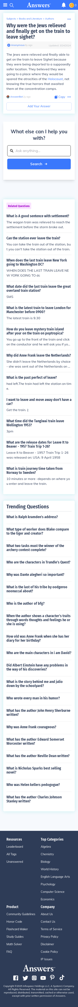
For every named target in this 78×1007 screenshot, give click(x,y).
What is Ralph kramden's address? (32, 517)
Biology (45, 862)
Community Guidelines (20, 914)
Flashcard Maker (17, 929)
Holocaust (55, 79)
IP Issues (46, 959)
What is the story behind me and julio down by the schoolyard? (34, 683)
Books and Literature (30, 18)
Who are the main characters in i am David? (38, 653)
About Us (47, 914)
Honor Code (14, 921)
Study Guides (15, 937)
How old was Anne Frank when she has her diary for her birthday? (37, 638)
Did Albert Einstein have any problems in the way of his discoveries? (37, 667)
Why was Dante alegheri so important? (35, 574)
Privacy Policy (49, 937)
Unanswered (14, 862)
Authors (49, 18)
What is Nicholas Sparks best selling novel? (33, 770)
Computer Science (52, 892)
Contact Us (48, 921)
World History (50, 869)
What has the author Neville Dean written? (38, 756)
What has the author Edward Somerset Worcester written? (35, 741)
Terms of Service (51, 929)
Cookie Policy (49, 952)
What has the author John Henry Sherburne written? (38, 712)
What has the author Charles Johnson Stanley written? (34, 799)
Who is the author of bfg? (25, 603)
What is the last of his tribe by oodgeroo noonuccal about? (36, 589)
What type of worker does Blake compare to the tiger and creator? (37, 531)
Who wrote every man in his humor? (33, 698)
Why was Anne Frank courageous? (31, 727)
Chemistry (47, 854)
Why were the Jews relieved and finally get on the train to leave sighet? (38, 31)
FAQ (9, 952)
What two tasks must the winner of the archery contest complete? (35, 548)
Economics (47, 899)
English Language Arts (55, 877)
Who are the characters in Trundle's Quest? (38, 562)
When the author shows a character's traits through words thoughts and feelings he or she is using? (38, 620)
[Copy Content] (60, 97)
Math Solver (14, 944)
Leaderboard (14, 847)
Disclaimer (47, 944)
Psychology (48, 884)
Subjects (11, 18)
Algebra (46, 847)
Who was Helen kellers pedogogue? (33, 784)
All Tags (11, 854)
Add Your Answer (39, 106)
